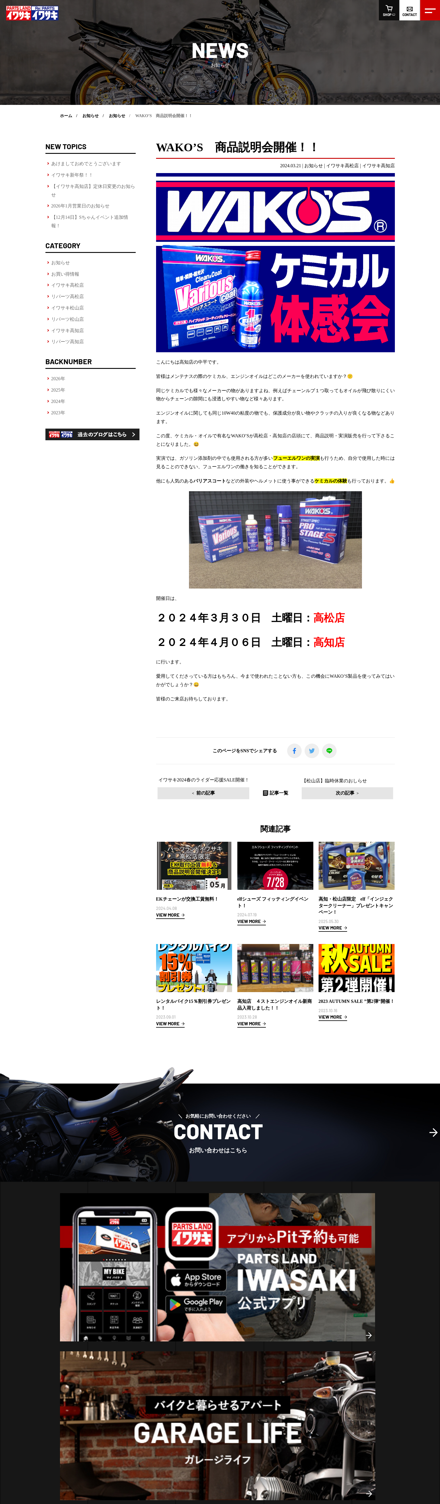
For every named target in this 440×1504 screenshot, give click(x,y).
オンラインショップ (278, 1423)
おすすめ (283, 1343)
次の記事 (318, 792)
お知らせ (60, 262)
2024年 (58, 401)
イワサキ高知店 (67, 330)
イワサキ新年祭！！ (72, 174)
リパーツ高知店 (67, 341)
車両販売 (22, 1382)
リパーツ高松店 (67, 296)
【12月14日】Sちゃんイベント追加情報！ (89, 221)
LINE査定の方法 (26, 1363)
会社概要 (148, 1423)
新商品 (281, 1333)
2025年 (58, 390)
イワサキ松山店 (67, 307)
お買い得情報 (65, 274)
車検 (15, 1372)
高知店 (136, 1341)
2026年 (58, 378)
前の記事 (232, 792)
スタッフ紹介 (177, 1423)
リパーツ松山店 (67, 319)
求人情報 (206, 1423)
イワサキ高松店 (67, 285)
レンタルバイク (25, 1353)
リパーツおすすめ (291, 1353)
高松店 (105, 1341)
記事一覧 (275, 793)
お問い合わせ (235, 1423)
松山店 (120, 1341)
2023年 (58, 412)
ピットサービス (25, 1343)
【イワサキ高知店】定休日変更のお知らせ (93, 190)
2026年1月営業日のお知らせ (80, 205)
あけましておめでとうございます (86, 163)
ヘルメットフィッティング (35, 1333)
